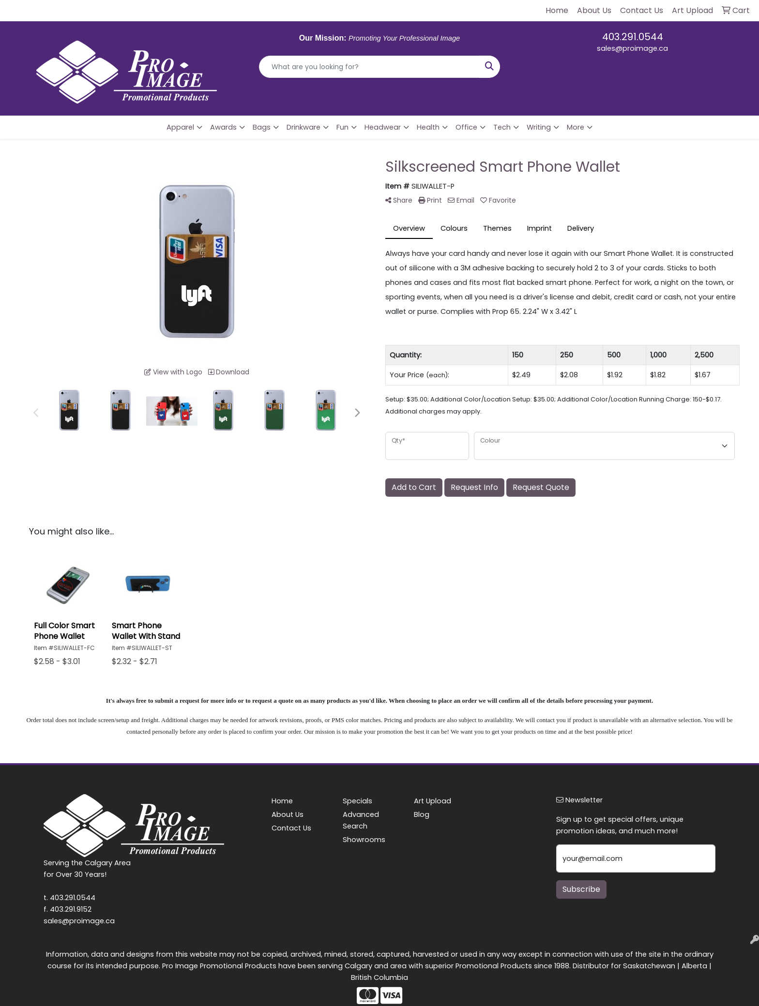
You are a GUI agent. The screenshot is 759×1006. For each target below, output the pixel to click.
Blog (421, 814)
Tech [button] (502, 127)
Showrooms (364, 839)
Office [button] (466, 127)
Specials (357, 801)
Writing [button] (539, 127)
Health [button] (428, 127)
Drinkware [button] (303, 127)
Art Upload (432, 801)
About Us (288, 814)
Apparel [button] (180, 127)
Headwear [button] (382, 127)
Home (282, 801)
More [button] (575, 127)
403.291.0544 (632, 37)
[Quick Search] (369, 67)
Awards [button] (223, 127)
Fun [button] (342, 127)
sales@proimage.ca (632, 48)
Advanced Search (361, 820)
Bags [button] (262, 127)
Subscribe (581, 889)
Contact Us (291, 828)
